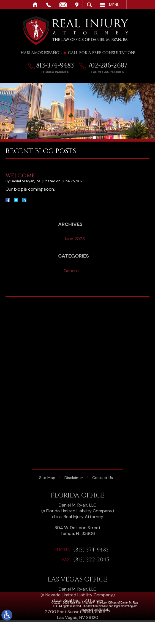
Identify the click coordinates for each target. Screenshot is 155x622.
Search (89, 4)
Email (63, 4)
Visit (77, 4)
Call (48, 4)
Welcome (20, 175)
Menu (114, 4)
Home (35, 4)
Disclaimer (73, 549)
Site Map (47, 549)
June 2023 (101, 239)
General (99, 271)
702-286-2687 (110, 65)
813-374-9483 (58, 65)
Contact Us (102, 549)
